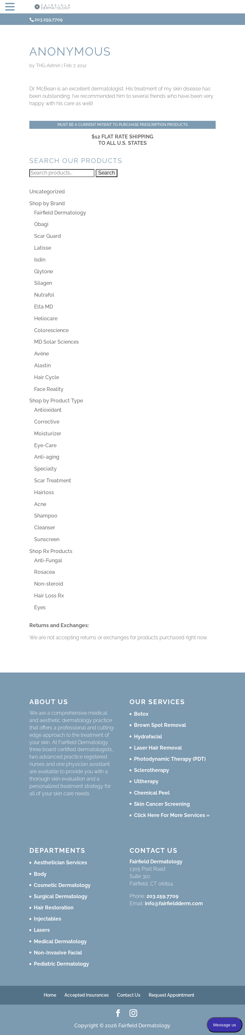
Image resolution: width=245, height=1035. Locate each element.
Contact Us (128, 995)
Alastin (42, 365)
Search (106, 173)
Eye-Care (45, 445)
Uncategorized (47, 192)
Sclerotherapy (151, 770)
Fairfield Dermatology (60, 213)
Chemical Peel (152, 793)
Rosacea (44, 572)
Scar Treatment (52, 481)
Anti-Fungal (48, 560)
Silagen (43, 283)
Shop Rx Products (50, 551)
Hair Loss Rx (49, 596)
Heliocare (45, 318)
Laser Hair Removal (158, 748)
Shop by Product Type (56, 401)
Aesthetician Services (60, 863)
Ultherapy (146, 781)
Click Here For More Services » (172, 815)
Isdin (39, 260)
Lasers (42, 930)
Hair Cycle (46, 377)
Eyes (40, 607)
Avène (41, 354)
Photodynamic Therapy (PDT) (170, 759)
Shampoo (45, 516)
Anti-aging (46, 457)
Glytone (43, 271)
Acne (40, 504)
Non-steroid (48, 584)
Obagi (41, 224)
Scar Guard (47, 236)
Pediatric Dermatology (61, 964)
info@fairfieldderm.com (174, 903)
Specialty (45, 469)
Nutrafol (44, 295)
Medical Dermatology (60, 941)
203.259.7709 (162, 896)
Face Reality (48, 389)
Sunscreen (46, 539)
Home (50, 995)
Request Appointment (171, 995)
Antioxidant (48, 410)
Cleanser (44, 528)
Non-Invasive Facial (58, 953)
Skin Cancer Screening (162, 804)
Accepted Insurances (86, 995)
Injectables (47, 919)
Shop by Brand (47, 203)
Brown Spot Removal (160, 725)
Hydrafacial (148, 737)
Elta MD (43, 307)
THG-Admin (48, 65)
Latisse (42, 248)
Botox (141, 714)
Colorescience (51, 330)
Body (40, 874)
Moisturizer (47, 434)
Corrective (46, 422)
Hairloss (44, 492)
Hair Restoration (54, 908)
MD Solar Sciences (56, 342)
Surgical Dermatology (60, 896)
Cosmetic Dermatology (62, 885)
